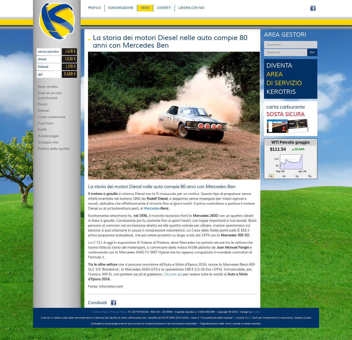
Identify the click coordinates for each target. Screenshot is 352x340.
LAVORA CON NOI (191, 8)
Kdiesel (43, 111)
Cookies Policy (100, 311)
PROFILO (94, 8)
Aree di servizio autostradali (50, 95)
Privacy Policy (118, 311)
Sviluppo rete (48, 142)
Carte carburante (52, 117)
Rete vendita (48, 87)
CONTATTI (164, 8)
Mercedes (151, 208)
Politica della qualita (54, 149)
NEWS (145, 8)
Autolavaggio (48, 136)
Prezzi (42, 104)
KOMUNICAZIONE (120, 8)
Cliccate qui (173, 274)
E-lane (256, 311)
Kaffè (42, 130)
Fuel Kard (45, 123)
